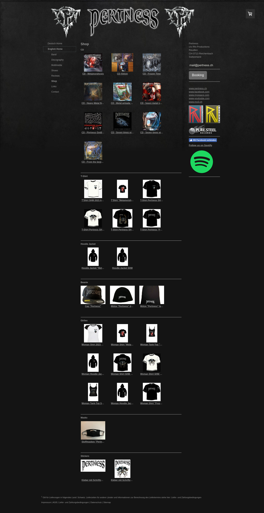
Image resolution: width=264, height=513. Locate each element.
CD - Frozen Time (152, 74)
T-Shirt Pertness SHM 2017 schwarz (129, 229)
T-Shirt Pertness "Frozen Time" (156, 229)
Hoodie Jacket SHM (122, 268)
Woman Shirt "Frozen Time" (154, 403)
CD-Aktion (122, 74)
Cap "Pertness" (93, 306)
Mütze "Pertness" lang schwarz (156, 306)
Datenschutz (96, 502)
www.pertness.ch (198, 88)
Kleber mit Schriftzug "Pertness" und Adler (133, 480)
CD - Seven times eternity (153, 132)
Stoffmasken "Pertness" (94, 441)
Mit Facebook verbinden (203, 140)
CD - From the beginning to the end (100, 162)
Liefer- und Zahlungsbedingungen (186, 497)
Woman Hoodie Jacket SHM (125, 403)
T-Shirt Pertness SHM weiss (96, 229)
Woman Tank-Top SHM (93, 403)
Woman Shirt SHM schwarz (125, 374)
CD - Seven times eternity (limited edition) (132, 132)
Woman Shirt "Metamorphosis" (127, 344)
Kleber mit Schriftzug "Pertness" (99, 480)
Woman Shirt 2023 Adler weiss (97, 344)
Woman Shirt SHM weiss (153, 374)
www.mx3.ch (195, 101)
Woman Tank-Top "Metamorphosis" (158, 344)
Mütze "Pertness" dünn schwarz (127, 306)
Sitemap (107, 502)
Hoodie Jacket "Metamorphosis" (98, 268)
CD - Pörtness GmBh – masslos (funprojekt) (104, 132)
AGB (55, 502)
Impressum (46, 502)
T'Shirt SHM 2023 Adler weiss (97, 200)
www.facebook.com (199, 91)
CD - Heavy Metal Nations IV (96, 103)
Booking (198, 75)
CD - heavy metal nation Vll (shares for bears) (164, 103)
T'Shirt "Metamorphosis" (124, 200)
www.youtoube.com (199, 98)
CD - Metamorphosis (93, 74)
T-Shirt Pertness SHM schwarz (156, 200)
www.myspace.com (199, 95)
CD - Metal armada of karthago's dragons (132, 103)
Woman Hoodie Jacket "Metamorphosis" (103, 374)
